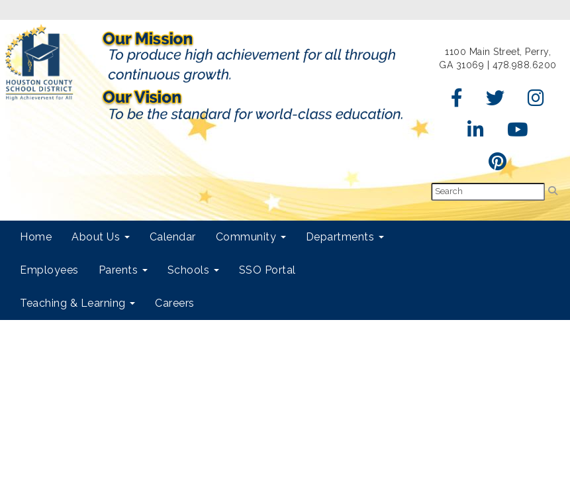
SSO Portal (267, 270)
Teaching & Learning (77, 303)
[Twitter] (495, 101)
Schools (193, 270)
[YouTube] (518, 133)
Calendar (173, 237)
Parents (123, 270)
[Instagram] (536, 101)
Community (251, 237)
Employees (49, 270)
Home (36, 237)
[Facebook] (457, 101)
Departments (345, 237)
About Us (100, 237)
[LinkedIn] (476, 133)
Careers (175, 303)
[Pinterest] (498, 165)
